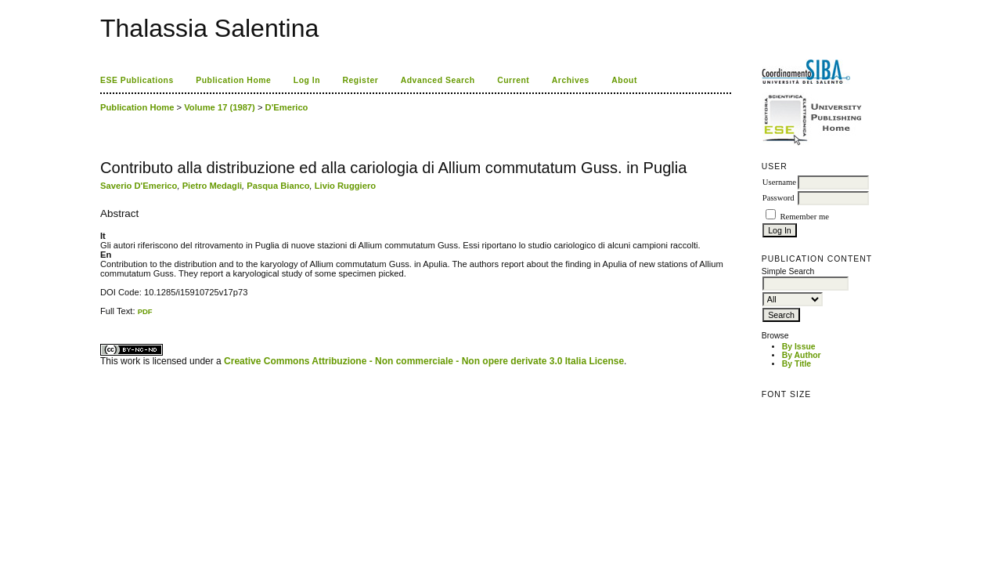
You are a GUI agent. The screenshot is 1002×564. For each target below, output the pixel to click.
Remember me (804, 216)
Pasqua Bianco (278, 185)
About (624, 80)
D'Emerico (286, 107)
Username (779, 182)
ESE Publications (137, 80)
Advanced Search (438, 80)
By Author (801, 355)
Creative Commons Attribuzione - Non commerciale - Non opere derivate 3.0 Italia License (424, 361)
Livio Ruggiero (345, 185)
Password (778, 197)
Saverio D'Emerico (138, 185)
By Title (796, 364)
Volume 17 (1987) (219, 107)
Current (513, 80)
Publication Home (233, 80)
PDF (145, 311)
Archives (570, 80)
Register (361, 80)
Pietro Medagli (212, 185)
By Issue (799, 346)
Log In (307, 80)
